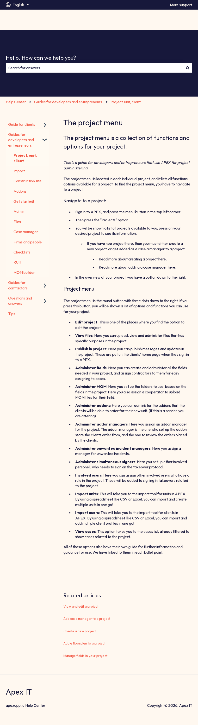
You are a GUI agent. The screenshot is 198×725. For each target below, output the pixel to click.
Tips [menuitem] (11, 313)
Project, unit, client (126, 101)
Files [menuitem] (17, 221)
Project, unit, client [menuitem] (25, 158)
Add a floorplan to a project (84, 643)
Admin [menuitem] (18, 211)
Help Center (16, 101)
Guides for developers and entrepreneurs (68, 101)
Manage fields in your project (85, 656)
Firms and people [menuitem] (27, 242)
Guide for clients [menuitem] (21, 124)
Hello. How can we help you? (41, 57)
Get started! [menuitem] (23, 201)
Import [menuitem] (19, 170)
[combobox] (94, 67)
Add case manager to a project (86, 618)
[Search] (187, 67)
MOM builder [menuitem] (24, 272)
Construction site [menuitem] (27, 180)
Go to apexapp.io (173, 19)
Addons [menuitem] (19, 191)
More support (181, 4)
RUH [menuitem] (17, 262)
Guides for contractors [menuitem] (18, 285)
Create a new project (79, 631)
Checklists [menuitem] (21, 252)
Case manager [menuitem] (25, 231)
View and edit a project (81, 606)
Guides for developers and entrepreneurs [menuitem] (21, 140)
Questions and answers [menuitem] (20, 301)
